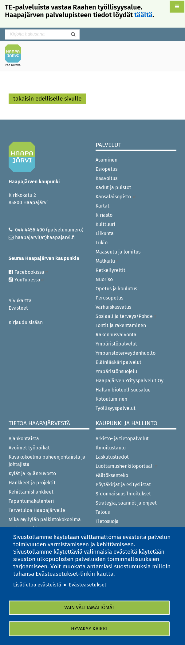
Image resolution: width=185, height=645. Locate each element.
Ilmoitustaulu (111, 448)
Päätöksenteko (112, 475)
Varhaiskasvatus (113, 307)
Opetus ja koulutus (116, 289)
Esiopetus (106, 169)
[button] (177, 7)
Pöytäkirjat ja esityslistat (123, 484)
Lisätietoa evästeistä (37, 584)
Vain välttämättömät (89, 607)
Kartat (102, 206)
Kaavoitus (106, 178)
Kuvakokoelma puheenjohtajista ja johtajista (47, 460)
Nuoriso (104, 279)
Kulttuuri (105, 224)
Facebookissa (31, 272)
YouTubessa (29, 280)
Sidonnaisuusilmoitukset (123, 494)
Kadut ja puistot (113, 187)
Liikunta (105, 233)
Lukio (102, 243)
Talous (103, 512)
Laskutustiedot (112, 457)
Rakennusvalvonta (116, 335)
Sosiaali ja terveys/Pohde (126, 316)
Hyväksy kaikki (89, 629)
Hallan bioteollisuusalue (123, 390)
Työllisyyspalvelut (116, 408)
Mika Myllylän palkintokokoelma (45, 519)
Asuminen (106, 160)
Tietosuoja (107, 521)
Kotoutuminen (111, 399)
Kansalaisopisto (116, 197)
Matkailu (107, 261)
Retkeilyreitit (110, 270)
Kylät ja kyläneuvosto (32, 473)
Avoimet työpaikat (29, 448)
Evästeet (18, 308)
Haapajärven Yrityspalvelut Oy (129, 381)
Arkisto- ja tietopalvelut (122, 438)
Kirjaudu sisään (26, 322)
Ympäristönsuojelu (116, 371)
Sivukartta (20, 300)
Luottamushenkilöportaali (127, 466)
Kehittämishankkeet (31, 492)
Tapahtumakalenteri (31, 501)
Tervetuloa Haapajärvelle (37, 510)
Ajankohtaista (24, 438)
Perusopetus (109, 298)
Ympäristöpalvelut (116, 344)
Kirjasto (104, 215)
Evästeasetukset (87, 584)
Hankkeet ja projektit (32, 483)
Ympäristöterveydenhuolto (125, 353)
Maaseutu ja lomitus (118, 252)
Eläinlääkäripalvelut (118, 362)
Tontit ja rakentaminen (121, 325)
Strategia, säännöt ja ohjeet (126, 503)
